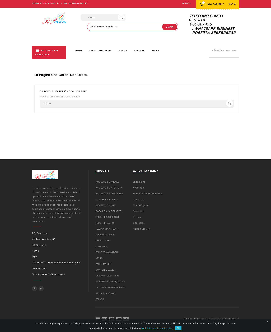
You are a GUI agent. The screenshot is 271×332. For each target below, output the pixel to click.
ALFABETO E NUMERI (106, 205)
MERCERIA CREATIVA (107, 199)
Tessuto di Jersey (100, 50)
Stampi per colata (106, 293)
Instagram (41, 288)
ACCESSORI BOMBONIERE (109, 193)
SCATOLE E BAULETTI (106, 269)
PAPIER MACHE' (103, 263)
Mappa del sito (141, 228)
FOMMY (123, 50)
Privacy (137, 217)
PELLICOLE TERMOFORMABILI (110, 287)
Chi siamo (139, 199)
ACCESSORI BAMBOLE (107, 181)
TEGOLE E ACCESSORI (107, 217)
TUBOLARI (139, 50)
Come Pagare (141, 205)
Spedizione (139, 181)
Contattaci (139, 222)
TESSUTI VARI (103, 240)
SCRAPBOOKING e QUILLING (110, 281)
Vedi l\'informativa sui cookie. (157, 328)
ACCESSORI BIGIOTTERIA (109, 187)
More (155, 50)
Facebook (34, 288)
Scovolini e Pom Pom (107, 275)
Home (78, 50)
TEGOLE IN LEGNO (105, 222)
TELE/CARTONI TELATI (107, 228)
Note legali (139, 187)
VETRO (99, 258)
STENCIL (100, 299)
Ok (178, 328)
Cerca (170, 26)
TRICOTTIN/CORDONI (107, 252)
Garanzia (138, 211)
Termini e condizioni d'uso (148, 193)
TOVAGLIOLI (102, 246)
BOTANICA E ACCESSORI (109, 211)
